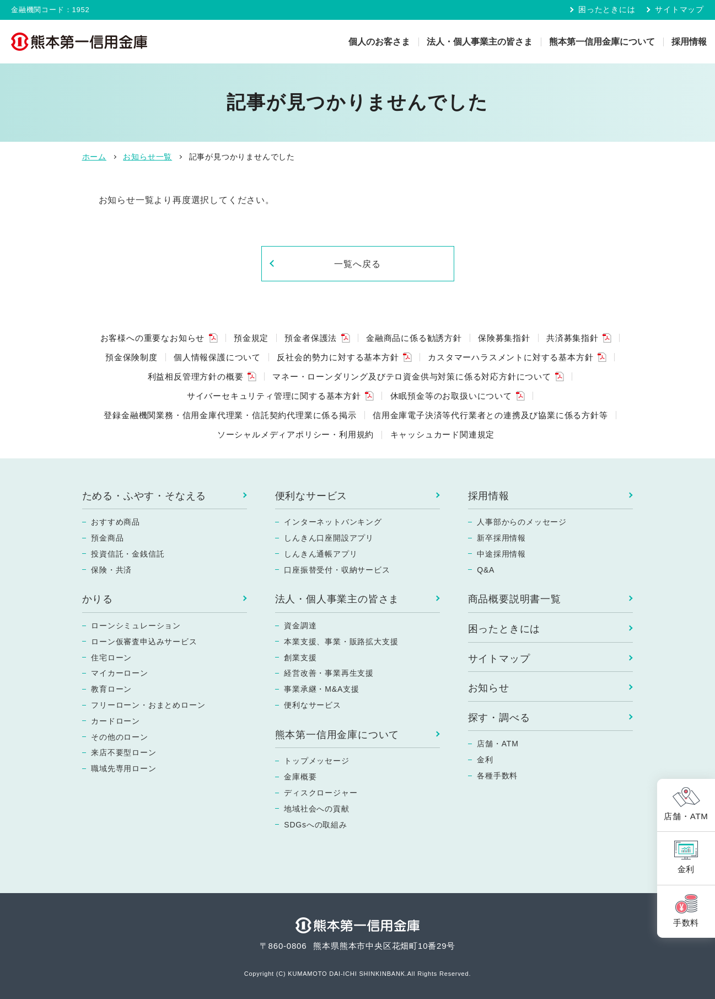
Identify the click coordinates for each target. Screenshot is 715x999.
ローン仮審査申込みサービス (144, 641)
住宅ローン (111, 657)
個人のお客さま (379, 41)
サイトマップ (679, 9)
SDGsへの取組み (315, 824)
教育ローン (111, 689)
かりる (97, 599)
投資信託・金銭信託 (127, 553)
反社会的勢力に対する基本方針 (338, 357)
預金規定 (251, 338)
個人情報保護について (217, 357)
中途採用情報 (501, 553)
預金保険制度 (131, 357)
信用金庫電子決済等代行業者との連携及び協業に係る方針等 (490, 415)
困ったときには (607, 9)
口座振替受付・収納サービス (337, 569)
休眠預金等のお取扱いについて (451, 395)
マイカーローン (119, 673)
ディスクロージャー (320, 792)
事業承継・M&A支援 (321, 689)
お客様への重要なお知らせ (152, 338)
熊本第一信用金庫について (602, 41)
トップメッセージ (316, 760)
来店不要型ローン (123, 752)
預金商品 (107, 537)
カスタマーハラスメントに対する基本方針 (510, 357)
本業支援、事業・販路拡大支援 (341, 641)
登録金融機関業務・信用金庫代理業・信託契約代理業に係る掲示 (230, 415)
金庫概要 (300, 776)
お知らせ (488, 687)
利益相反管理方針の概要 (196, 376)
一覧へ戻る (357, 264)
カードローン (115, 721)
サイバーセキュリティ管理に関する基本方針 (274, 395)
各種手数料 (497, 775)
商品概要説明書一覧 (514, 599)
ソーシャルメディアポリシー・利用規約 (295, 434)
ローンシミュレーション (136, 625)
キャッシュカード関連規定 (442, 434)
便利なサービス (311, 495)
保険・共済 (111, 569)
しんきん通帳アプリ (320, 553)
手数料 (686, 922)
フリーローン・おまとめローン (148, 705)
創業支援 (300, 657)
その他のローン (119, 737)
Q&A (485, 569)
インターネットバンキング (333, 521)
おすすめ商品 (115, 521)
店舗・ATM (497, 743)
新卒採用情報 (501, 537)
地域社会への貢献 (316, 808)
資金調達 (300, 625)
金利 (485, 759)
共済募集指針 (572, 338)
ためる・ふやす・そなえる (144, 495)
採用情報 (689, 41)
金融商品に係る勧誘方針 (414, 338)
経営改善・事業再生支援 (329, 673)
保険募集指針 (504, 338)
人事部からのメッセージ (522, 521)
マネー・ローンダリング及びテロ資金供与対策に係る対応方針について (411, 376)
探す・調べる (499, 717)
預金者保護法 (310, 338)
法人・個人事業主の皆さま (480, 41)
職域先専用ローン (123, 768)
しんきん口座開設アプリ (329, 537)
